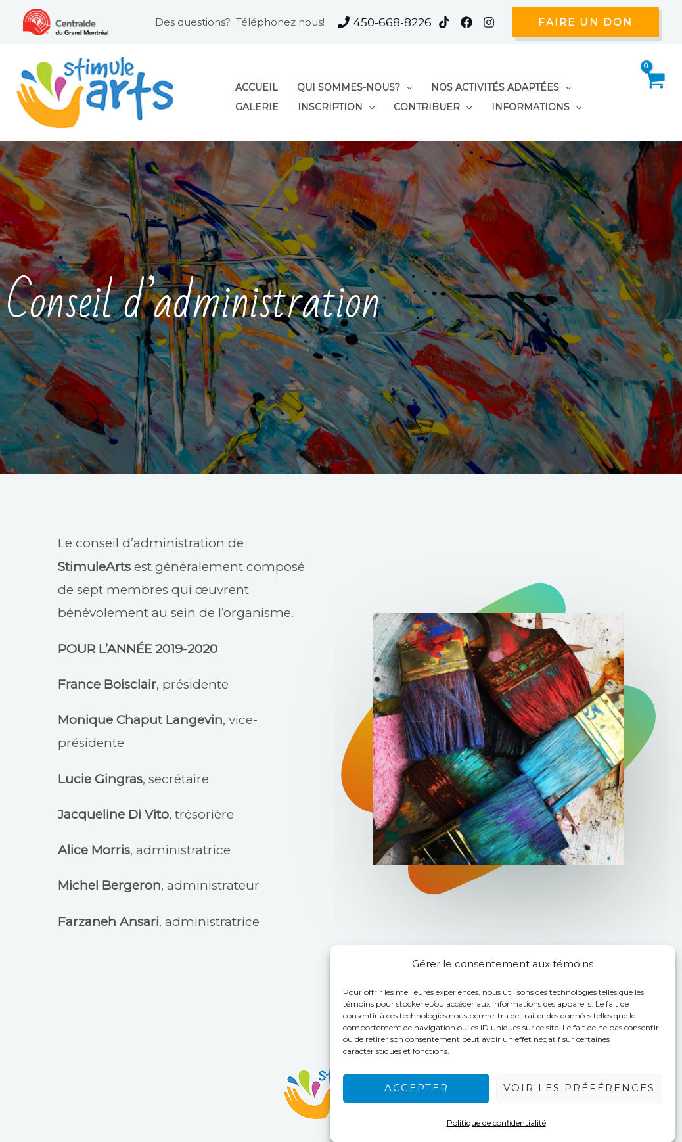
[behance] (491, 22)
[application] (391, 84)
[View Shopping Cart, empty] (654, 92)
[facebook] (468, 22)
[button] (585, 22)
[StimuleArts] (94, 91)
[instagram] (446, 22)
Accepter (416, 1080)
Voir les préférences (579, 1080)
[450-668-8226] (385, 22)
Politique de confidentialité (496, 1115)
